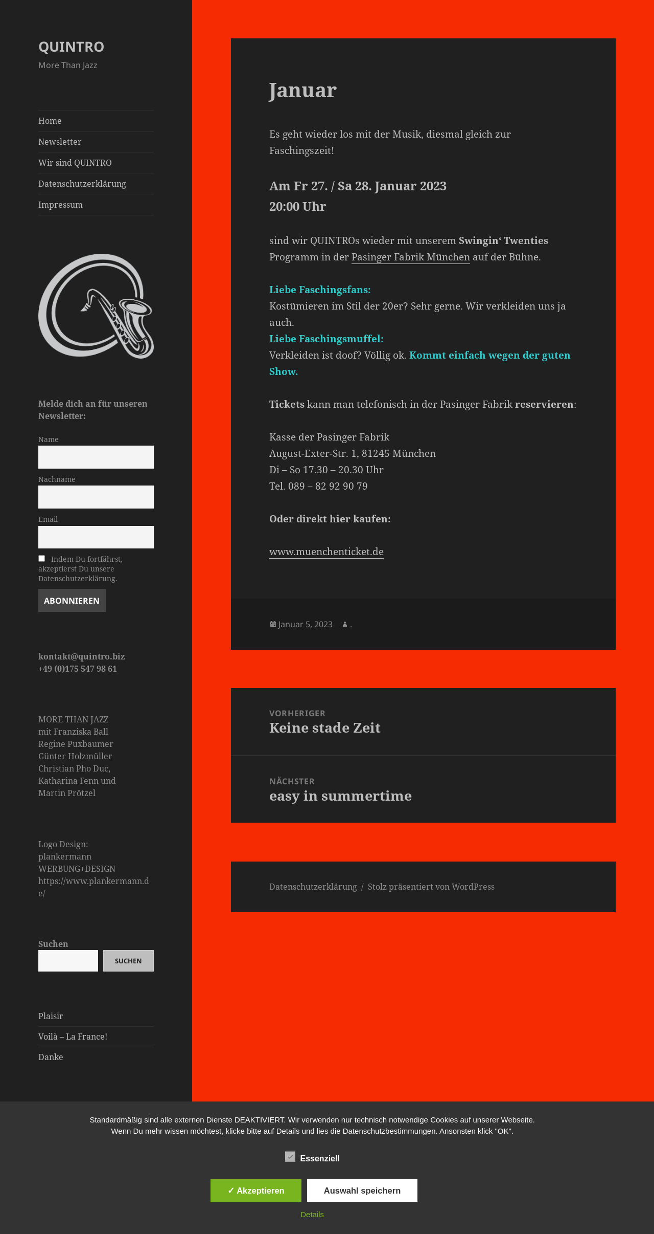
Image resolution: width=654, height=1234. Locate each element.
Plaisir (50, 1016)
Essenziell (312, 1157)
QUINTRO (71, 46)
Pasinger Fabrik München (411, 256)
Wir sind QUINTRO (75, 162)
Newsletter (60, 141)
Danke (50, 1057)
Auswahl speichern (362, 1190)
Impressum (60, 204)
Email (48, 519)
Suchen (53, 944)
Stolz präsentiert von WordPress (431, 886)
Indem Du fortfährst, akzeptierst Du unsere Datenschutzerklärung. (80, 568)
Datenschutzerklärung (82, 183)
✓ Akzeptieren (256, 1190)
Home (50, 120)
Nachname (57, 479)
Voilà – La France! (72, 1036)
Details (312, 1214)
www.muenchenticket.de (326, 551)
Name (48, 439)
